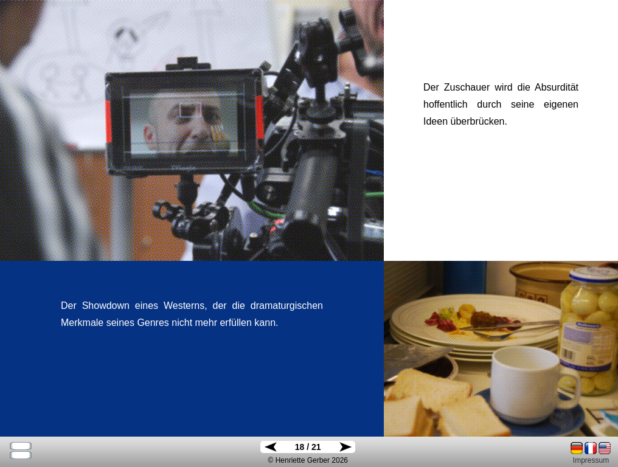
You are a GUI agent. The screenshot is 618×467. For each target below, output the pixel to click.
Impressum (591, 460)
